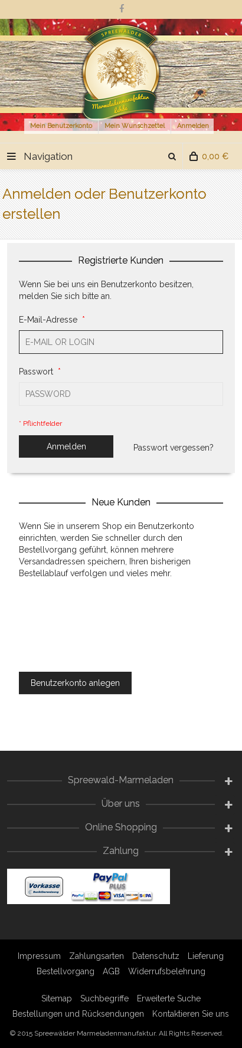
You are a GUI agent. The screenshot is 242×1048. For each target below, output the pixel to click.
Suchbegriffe (104, 998)
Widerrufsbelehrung (166, 971)
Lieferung (206, 956)
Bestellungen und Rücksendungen (78, 1014)
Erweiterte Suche (169, 998)
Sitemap (56, 998)
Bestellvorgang (65, 971)
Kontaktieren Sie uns (190, 1014)
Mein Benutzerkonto (61, 126)
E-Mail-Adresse (49, 320)
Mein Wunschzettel (134, 126)
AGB (111, 971)
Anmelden (193, 126)
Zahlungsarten (96, 956)
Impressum (39, 956)
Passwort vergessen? (173, 447)
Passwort (37, 371)
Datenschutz (155, 956)
